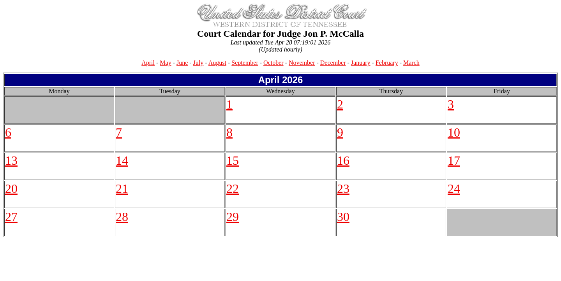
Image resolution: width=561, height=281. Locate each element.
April (148, 62)
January (360, 62)
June (182, 62)
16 (343, 160)
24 (454, 188)
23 (343, 188)
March (411, 62)
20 (11, 188)
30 (343, 217)
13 (11, 160)
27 (11, 217)
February (387, 62)
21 (122, 188)
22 (232, 188)
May (165, 62)
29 (232, 217)
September (244, 62)
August (217, 62)
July (198, 62)
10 (454, 132)
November (302, 62)
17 (454, 160)
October (273, 62)
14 (122, 160)
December (333, 62)
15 (232, 160)
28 (122, 217)
